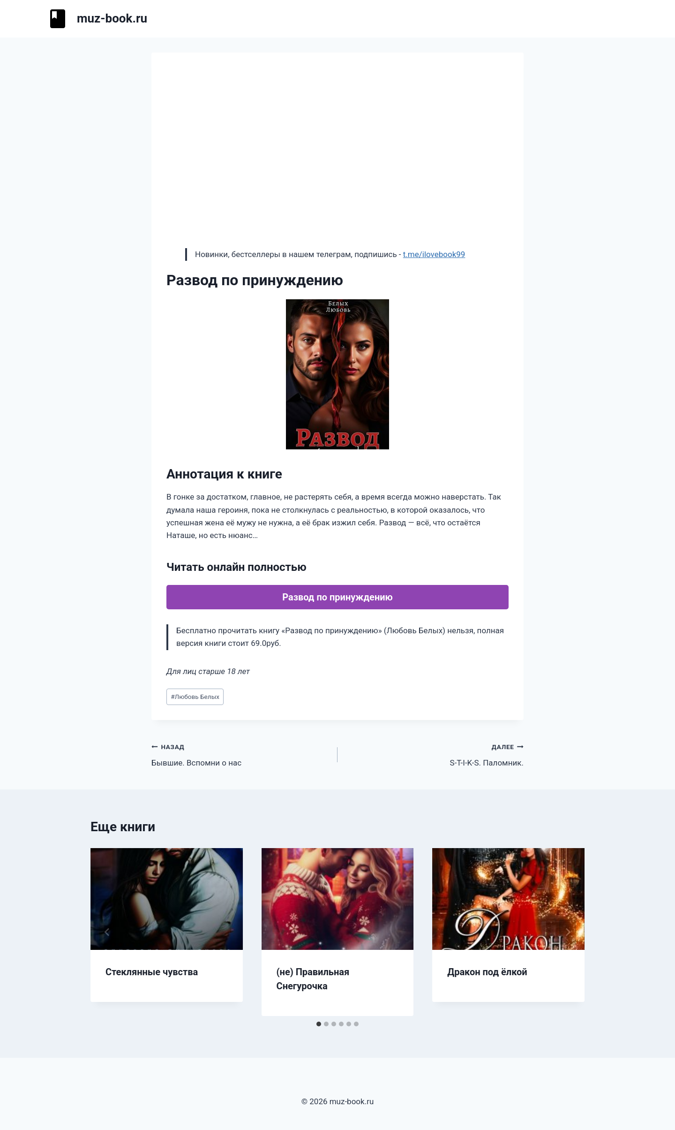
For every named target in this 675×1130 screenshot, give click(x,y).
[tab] (318, 1024)
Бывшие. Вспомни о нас (240, 754)
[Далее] (567, 932)
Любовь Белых (195, 696)
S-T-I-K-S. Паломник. (434, 754)
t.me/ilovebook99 (434, 254)
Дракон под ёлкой (487, 972)
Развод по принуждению (337, 597)
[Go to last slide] (107, 932)
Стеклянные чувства (151, 972)
